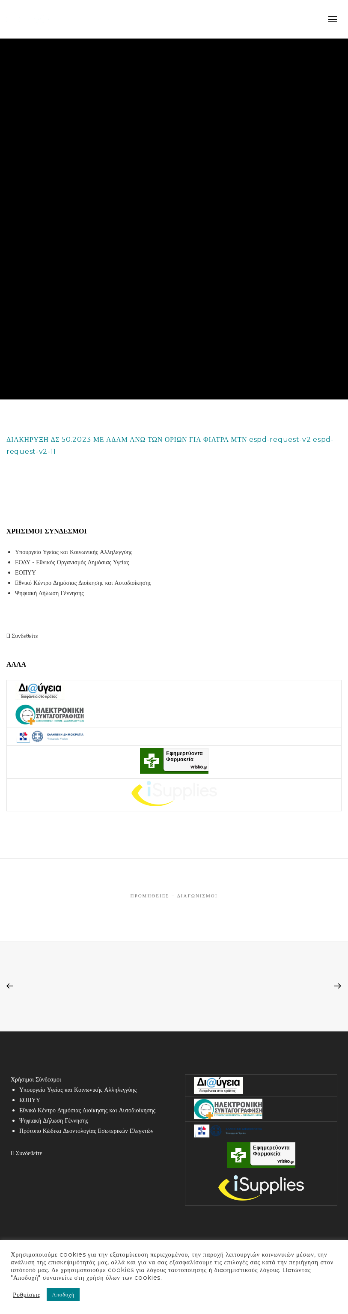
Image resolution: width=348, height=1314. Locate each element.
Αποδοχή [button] (63, 1294)
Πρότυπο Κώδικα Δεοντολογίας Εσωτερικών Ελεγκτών (86, 1131)
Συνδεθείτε (22, 636)
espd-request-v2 (280, 439)
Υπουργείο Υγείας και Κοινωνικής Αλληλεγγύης (73, 552)
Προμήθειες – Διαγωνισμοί (174, 896)
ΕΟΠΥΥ (25, 572)
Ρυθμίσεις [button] (26, 1295)
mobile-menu (332, 19)
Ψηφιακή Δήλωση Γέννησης (49, 593)
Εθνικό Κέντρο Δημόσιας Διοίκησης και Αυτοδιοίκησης (83, 583)
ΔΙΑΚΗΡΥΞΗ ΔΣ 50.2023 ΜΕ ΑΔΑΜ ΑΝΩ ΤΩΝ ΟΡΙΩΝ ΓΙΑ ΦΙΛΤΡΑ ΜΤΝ (126, 439)
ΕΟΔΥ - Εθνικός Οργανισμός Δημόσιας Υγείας (72, 562)
